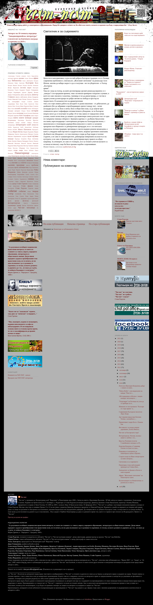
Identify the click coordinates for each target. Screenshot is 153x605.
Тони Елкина (20, 196)
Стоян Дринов (27, 186)
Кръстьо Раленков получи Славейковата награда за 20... (130, 442)
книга (15, 118)
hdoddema (88, 599)
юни (121, 383)
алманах (23, 76)
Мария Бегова (18, 132)
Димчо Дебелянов (21, 97)
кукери (18, 122)
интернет (17, 111)
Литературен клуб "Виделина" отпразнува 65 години (133, 101)
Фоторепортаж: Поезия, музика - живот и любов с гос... (130, 437)
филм (9, 201)
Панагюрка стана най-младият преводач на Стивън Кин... (129, 466)
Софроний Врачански (26, 181)
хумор (19, 205)
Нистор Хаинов (28, 146)
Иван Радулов (24, 106)
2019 (119, 345)
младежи (24, 136)
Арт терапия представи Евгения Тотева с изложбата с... (130, 418)
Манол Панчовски (24, 129)
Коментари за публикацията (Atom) (66, 229)
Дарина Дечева (33, 92)
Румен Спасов (30, 174)
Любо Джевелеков (25, 127)
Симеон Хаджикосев (20, 179)
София (16, 181)
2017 (119, 351)
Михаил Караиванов (14, 136)
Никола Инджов (33, 141)
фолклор (26, 201)
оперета (10, 150)
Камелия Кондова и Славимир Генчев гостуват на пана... (129, 447)
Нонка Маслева (13, 148)
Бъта (36, 83)
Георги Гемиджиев (32, 90)
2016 (119, 354)
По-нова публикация (53, 224)
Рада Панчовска (33, 167)
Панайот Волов (30, 156)
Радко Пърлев (16, 170)
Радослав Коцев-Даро (27, 170)
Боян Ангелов (19, 83)
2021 (119, 338)
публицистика (24, 167)
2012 (119, 367)
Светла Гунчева (17, 176)
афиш (36, 78)
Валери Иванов (12, 85)
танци (29, 191)
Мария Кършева (28, 132)
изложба (17, 108)
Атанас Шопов (28, 78)
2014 (119, 361)
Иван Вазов (19, 104)
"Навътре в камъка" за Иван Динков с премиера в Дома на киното (134, 112)
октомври (122, 370)
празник (11, 165)
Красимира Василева (24, 120)
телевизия (18, 194)
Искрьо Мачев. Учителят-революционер (133, 69)
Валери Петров (22, 85)
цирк (14, 208)
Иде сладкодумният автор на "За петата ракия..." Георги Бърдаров (134, 59)
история (34, 111)
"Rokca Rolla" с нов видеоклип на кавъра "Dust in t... (130, 392)
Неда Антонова (33, 139)
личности (35, 125)
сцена (36, 188)
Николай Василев (14, 143)
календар (20, 113)
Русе (37, 174)
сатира (10, 177)
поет (19, 163)
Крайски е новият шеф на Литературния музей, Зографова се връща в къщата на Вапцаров (134, 125)
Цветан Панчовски (27, 205)
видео (29, 88)
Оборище (22, 148)
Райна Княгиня (22, 172)
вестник (23, 88)
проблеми (34, 165)
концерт (35, 118)
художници (12, 205)
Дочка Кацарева (33, 97)
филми (17, 201)
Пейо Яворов (17, 158)
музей (29, 136)
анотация (10, 78)
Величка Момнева (33, 85)
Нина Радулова (18, 146)
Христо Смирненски (31, 203)
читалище (31, 208)
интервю (10, 111)
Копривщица (12, 120)
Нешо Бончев (12, 141)
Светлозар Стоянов (27, 176)
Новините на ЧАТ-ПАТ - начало (19, 375)
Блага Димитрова (28, 80)
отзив (52, 154)
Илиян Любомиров (32, 108)
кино (32, 115)
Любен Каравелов (13, 127)
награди (10, 139)
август (121, 376)
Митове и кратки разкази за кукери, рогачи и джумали (134, 46)
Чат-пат (21, 208)
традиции (24, 198)
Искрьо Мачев (25, 111)
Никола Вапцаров (22, 141)
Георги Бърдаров (20, 90)
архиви (21, 78)
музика (35, 136)
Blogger (107, 599)
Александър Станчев (14, 76)
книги (21, 118)
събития (22, 191)
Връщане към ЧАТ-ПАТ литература (20, 378)
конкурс (28, 118)
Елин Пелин (22, 99)
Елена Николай (13, 99)
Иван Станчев (33, 106)
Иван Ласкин (16, 106)
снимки (31, 179)
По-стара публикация (99, 224)
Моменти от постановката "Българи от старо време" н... (131, 407)
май (120, 486)
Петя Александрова (20, 160)
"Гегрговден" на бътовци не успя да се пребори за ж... (131, 402)
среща (14, 184)
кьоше (23, 122)
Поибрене (29, 162)
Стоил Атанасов (33, 184)
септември (123, 373)
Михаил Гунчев (33, 134)
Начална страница (76, 224)
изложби (24, 108)
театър (57, 154)
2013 (119, 364)
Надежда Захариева (21, 139)
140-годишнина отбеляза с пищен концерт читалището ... (130, 397)
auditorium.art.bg (69, 147)
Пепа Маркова (29, 158)
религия (31, 172)
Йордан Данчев (12, 113)
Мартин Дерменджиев (21, 134)
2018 (119, 348)
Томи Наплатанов (28, 194)
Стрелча (30, 188)
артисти (15, 78)
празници (20, 165)
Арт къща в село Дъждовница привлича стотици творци (133, 265)
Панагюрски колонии (18, 156)
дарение (24, 92)
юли (121, 380)
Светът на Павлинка (125, 246)
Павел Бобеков (29, 150)
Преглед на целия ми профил (18, 517)
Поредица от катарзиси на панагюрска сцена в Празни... (130, 452)
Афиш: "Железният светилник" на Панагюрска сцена (131, 476)
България (30, 83)
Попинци (35, 163)
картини (16, 115)
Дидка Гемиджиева (14, 95)
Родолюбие (20, 174)
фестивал (35, 198)
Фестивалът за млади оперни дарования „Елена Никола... (129, 428)
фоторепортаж (14, 203)
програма (11, 167)
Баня (9, 81)
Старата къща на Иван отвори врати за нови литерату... (131, 457)
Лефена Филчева (32, 122)
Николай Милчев (26, 143)
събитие (12, 190)
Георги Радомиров (14, 92)
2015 (119, 358)
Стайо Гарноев (22, 184)
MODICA (18, 210)
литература (11, 125)
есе (9, 101)
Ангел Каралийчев (32, 76)
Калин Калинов (28, 113)
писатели (30, 160)
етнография (15, 101)
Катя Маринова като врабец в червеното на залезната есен (133, 236)
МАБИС (15, 129)
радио (9, 170)
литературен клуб (23, 125)
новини (36, 146)
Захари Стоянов (26, 101)
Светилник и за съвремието (128, 462)
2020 (119, 342)
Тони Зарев (29, 196)
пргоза (28, 165)
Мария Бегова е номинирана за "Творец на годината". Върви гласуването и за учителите (134, 83)
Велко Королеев (13, 88)
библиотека (16, 81)
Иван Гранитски (29, 104)
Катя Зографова (24, 115)
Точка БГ (17, 198)
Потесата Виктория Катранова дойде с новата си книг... (132, 387)
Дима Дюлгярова (26, 95)
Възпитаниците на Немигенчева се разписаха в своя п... (131, 481)
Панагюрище (22, 152)
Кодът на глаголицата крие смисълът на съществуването (134, 34)
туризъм (29, 198)
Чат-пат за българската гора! (129, 433)
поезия (14, 163)
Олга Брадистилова (32, 148)
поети (23, 163)
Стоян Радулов (21, 188)
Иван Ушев (11, 108)
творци (35, 191)
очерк (21, 150)
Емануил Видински (32, 99)
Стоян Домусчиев (13, 186)
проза (16, 167)
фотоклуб (35, 201)
